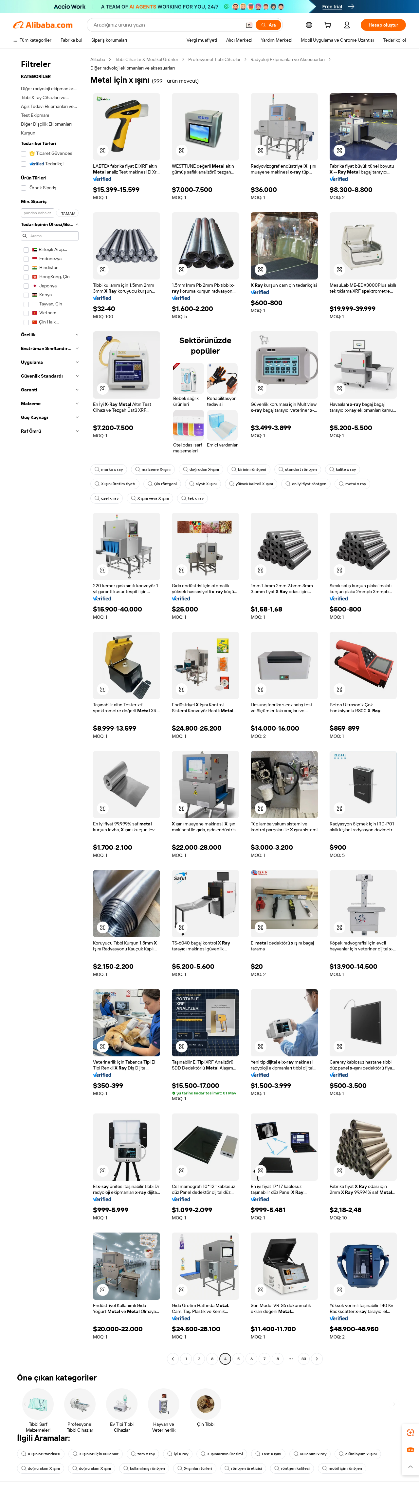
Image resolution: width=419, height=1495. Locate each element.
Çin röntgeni (162, 484)
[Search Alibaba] (167, 25)
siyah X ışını (203, 484)
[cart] (329, 26)
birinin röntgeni (248, 469)
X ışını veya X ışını (150, 498)
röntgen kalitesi (292, 1468)
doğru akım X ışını (40, 1468)
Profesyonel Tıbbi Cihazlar (214, 59)
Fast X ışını (268, 1454)
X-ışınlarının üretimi (222, 1454)
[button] (249, 25)
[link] (410, 1432)
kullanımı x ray (310, 1454)
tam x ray (143, 1454)
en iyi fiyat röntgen (305, 484)
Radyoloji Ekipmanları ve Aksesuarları (287, 59)
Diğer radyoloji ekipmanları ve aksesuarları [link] (132, 68)
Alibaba (97, 59)
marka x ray (109, 469)
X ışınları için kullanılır (95, 1454)
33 (303, 1359)
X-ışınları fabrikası (40, 1454)
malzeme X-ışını (153, 469)
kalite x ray (342, 469)
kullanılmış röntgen (144, 1468)
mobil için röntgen (342, 1468)
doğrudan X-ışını (201, 469)
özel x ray (106, 498)
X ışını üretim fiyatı (115, 484)
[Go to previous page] (173, 1359)
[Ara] (268, 25)
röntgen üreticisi (243, 1468)
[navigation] (49, 709)
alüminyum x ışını (358, 1454)
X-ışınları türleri (194, 1468)
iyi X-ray (177, 1454)
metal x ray (352, 484)
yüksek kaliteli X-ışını (251, 484)
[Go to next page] (317, 1359)
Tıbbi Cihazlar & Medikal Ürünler (146, 59)
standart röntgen (298, 469)
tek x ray (192, 498)
